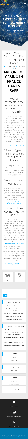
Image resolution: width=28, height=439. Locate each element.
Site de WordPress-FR (14, 390)
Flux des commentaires (14, 387)
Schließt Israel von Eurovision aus (12, 332)
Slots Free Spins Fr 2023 (14, 204)
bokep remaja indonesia (10, 337)
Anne (6, 329)
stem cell (6, 342)
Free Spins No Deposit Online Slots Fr (14, 146)
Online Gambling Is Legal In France (14, 243)
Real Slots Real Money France (14, 319)
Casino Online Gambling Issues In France (14, 264)
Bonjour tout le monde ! (17, 329)
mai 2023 (14, 357)
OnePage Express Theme (15, 437)
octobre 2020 (14, 360)
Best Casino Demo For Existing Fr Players (14, 313)
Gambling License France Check (14, 316)
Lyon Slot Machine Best (14, 202)
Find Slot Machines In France (14, 305)
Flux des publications (14, 384)
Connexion (14, 381)
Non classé (14, 370)
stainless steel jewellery (10, 345)
